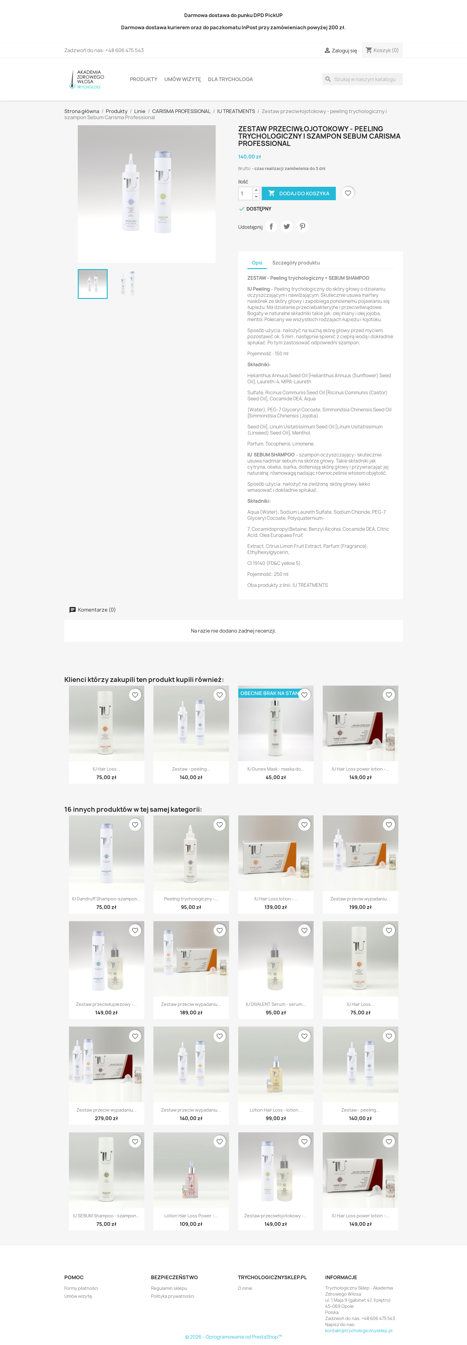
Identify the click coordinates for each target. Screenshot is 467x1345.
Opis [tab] (257, 263)
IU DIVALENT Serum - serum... (276, 1004)
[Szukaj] (362, 79)
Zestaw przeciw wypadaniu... (360, 899)
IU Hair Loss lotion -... (275, 899)
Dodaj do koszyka (298, 193)
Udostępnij (271, 226)
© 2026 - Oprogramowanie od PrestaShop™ (233, 1337)
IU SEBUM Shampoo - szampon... (106, 1216)
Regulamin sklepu (169, 1288)
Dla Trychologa (230, 79)
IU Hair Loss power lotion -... (360, 769)
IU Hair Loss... (106, 769)
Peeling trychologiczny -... (191, 899)
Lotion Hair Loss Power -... (191, 1216)
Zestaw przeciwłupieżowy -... (106, 1004)
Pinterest (302, 226)
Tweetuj (287, 226)
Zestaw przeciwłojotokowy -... (275, 1216)
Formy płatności (81, 1288)
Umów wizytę (182, 79)
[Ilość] (245, 193)
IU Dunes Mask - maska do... (275, 769)
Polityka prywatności (172, 1296)
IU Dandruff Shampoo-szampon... (106, 899)
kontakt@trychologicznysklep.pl (358, 1330)
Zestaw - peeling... (191, 769)
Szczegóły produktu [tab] (296, 263)
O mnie (245, 1288)
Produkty (143, 79)
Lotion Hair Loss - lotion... (276, 1110)
